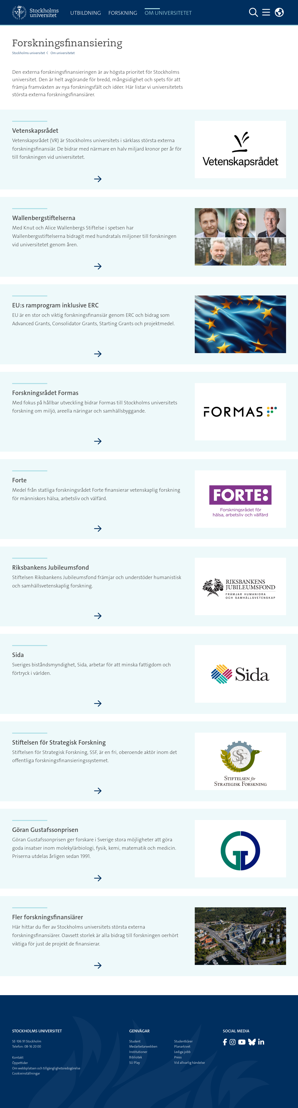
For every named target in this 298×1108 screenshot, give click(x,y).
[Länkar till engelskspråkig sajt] (279, 12)
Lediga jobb (182, 1052)
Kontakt (17, 1057)
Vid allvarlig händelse (189, 1062)
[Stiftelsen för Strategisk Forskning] (98, 791)
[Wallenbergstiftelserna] (98, 266)
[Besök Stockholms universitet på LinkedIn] (261, 1043)
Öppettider (20, 1063)
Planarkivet (182, 1046)
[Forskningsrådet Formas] (98, 441)
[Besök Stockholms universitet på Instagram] (233, 1043)
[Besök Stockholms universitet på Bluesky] (252, 1043)
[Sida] (98, 703)
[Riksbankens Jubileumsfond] (98, 616)
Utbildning (85, 13)
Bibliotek (135, 1057)
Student (134, 1041)
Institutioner (138, 1052)
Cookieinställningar (26, 1073)
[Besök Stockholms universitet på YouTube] (242, 1043)
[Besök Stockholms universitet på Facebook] (225, 1043)
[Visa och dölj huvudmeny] (266, 12)
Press (178, 1057)
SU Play (134, 1062)
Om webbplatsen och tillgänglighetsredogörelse (46, 1068)
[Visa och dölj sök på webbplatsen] (253, 12)
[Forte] (98, 528)
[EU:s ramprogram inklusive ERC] (98, 354)
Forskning (122, 13)
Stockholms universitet (28, 53)
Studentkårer (183, 1041)
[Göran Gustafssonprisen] (98, 878)
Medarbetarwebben (143, 1046)
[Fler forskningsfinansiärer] (98, 965)
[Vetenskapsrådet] (98, 179)
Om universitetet (168, 13)
